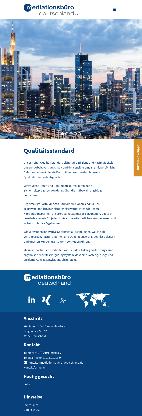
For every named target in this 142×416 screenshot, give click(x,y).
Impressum (31, 405)
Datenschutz (32, 409)
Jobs (27, 384)
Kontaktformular (34, 367)
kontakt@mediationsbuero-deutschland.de (55, 362)
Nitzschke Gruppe (138, 157)
